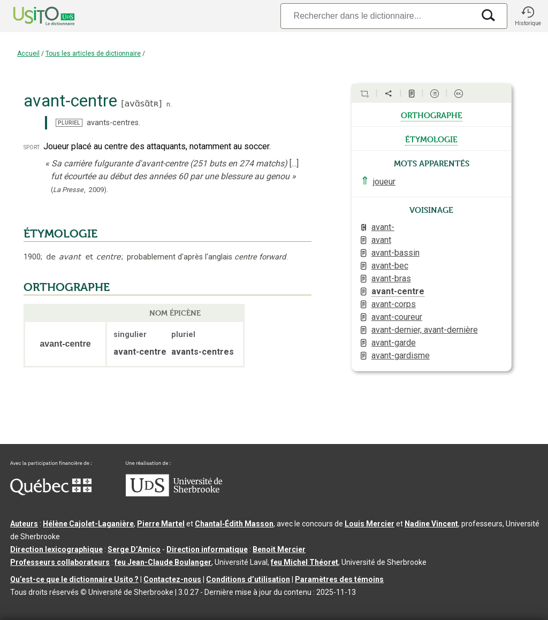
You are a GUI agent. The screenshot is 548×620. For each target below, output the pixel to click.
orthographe (431, 114)
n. (169, 104)
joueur (384, 182)
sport (32, 146)
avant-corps (393, 304)
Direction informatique (207, 549)
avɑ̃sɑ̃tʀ (141, 103)
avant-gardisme (400, 355)
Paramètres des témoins (339, 579)
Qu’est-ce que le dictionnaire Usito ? (74, 579)
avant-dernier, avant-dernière (424, 330)
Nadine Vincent (431, 523)
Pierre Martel (161, 523)
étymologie (431, 138)
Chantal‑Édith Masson (234, 523)
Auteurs (24, 523)
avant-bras (391, 278)
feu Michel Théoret (304, 562)
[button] (528, 16)
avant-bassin (395, 253)
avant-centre (397, 291)
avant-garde (393, 343)
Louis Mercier (369, 523)
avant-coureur (396, 317)
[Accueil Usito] (32, 16)
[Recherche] (377, 16)
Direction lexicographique (56, 549)
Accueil (28, 53)
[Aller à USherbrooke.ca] (174, 493)
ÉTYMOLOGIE (60, 233)
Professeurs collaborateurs (60, 562)
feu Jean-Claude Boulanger (163, 562)
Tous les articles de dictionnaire (93, 53)
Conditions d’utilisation (248, 579)
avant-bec (389, 266)
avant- (382, 227)
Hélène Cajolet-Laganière (88, 523)
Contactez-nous (172, 579)
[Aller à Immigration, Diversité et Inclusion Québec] (51, 492)
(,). (79, 190)
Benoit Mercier (279, 549)
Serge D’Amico (134, 549)
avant (381, 240)
